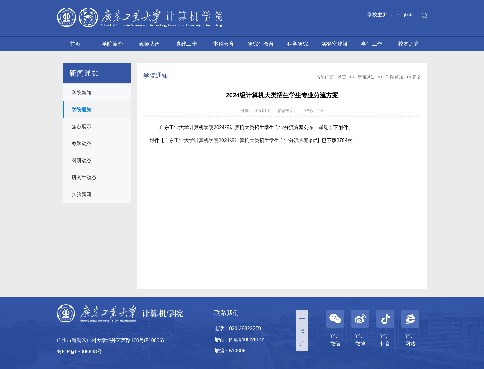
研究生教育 (261, 44)
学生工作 (371, 44)
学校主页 (377, 14)
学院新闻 (81, 92)
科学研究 (297, 44)
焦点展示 (81, 126)
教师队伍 (149, 44)
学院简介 (112, 44)
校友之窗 (408, 44)
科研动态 (81, 160)
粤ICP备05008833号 (79, 351)
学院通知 (81, 109)
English (404, 14)
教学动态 (81, 143)
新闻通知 (366, 77)
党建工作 (186, 44)
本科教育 (223, 44)
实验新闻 (81, 194)
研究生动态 (84, 177)
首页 (75, 44)
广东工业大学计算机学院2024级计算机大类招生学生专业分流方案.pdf (240, 140)
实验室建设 (335, 44)
